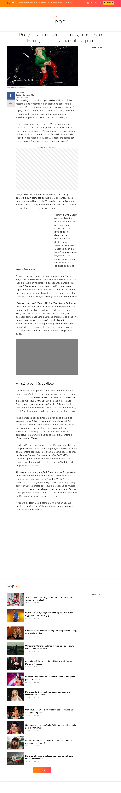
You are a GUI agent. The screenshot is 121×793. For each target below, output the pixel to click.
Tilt (74, 9)
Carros (34, 9)
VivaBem (70, 9)
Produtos (10, 9)
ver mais (42, 770)
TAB (93, 9)
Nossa (89, 9)
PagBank (61, 3)
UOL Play (68, 3)
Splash (57, 9)
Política (28, 9)
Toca (100, 9)
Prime (96, 9)
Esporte (52, 9)
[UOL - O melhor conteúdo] (11, 2)
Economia (40, 9)
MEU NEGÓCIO (42, 3)
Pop (60, 21)
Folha (46, 9)
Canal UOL (83, 9)
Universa (63, 9)
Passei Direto (53, 3)
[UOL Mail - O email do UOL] (90, 2)
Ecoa (77, 9)
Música (60, 17)
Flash (16, 9)
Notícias (22, 9)
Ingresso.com (24, 3)
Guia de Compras (108, 9)
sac (84, 3)
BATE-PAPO (33, 3)
